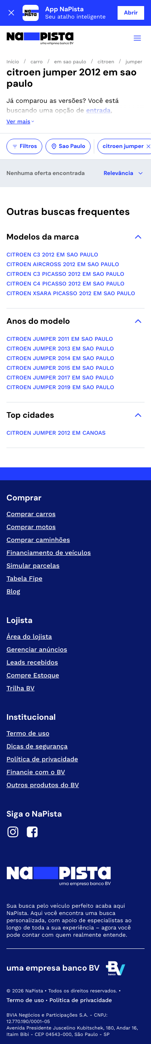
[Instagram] (12, 833)
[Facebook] (32, 833)
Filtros (24, 146)
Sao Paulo (68, 146)
